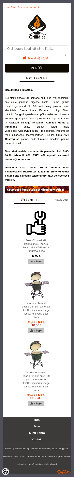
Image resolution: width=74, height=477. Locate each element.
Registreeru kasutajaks (29, 7)
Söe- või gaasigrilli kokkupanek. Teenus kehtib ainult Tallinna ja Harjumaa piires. (36, 245)
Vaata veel (62, 200)
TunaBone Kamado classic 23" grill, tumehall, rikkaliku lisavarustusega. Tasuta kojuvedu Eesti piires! (36, 310)
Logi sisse (11, 7)
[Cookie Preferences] (5, 471)
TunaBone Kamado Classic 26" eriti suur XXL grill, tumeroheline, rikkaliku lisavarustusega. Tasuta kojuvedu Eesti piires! (36, 381)
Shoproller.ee (64, 472)
